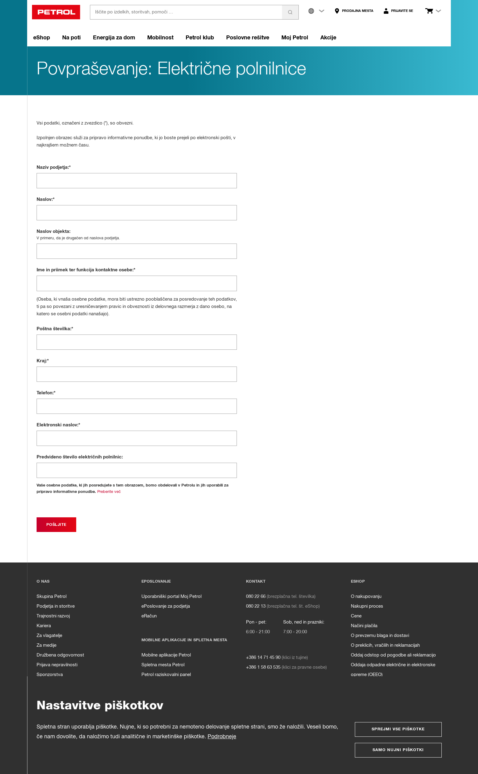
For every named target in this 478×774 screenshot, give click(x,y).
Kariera (44, 626)
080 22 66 (256, 596)
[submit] (56, 524)
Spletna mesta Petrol (162, 665)
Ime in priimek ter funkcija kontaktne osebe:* (86, 270)
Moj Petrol (294, 38)
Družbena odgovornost (60, 655)
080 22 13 (256, 606)
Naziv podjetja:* (54, 167)
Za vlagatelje (49, 635)
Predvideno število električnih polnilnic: (80, 457)
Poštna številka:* (55, 329)
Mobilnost (160, 38)
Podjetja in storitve (56, 606)
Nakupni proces (367, 606)
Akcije (328, 38)
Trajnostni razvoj (53, 616)
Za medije (46, 645)
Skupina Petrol (51, 596)
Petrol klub (200, 38)
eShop (41, 38)
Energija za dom (114, 38)
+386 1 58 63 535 (263, 667)
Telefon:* (46, 393)
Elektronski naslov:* (58, 425)
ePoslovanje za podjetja (165, 606)
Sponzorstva (50, 674)
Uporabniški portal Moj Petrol (171, 596)
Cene (356, 616)
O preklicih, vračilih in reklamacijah (385, 645)
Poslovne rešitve (247, 38)
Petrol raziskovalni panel (166, 674)
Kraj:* (43, 361)
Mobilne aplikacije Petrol (166, 655)
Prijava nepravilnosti (57, 665)
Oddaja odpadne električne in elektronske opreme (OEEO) (393, 670)
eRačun (149, 616)
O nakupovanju (366, 596)
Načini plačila (364, 626)
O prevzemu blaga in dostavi (380, 635)
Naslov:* (46, 199)
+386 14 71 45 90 (263, 657)
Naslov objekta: (53, 231)
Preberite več (109, 492)
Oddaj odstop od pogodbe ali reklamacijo (393, 655)
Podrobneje (222, 737)
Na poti (71, 38)
